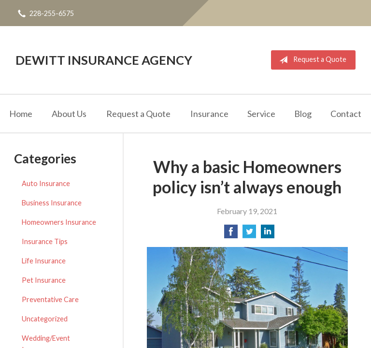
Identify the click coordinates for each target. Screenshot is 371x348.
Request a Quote (310, 60)
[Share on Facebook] (231, 234)
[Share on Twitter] (249, 234)
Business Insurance (52, 203)
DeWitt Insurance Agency (103, 60)
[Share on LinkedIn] (267, 234)
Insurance (209, 113)
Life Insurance (44, 261)
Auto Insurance (46, 183)
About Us (69, 113)
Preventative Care (50, 299)
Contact (345, 113)
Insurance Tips (45, 241)
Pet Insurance (44, 280)
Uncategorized (45, 319)
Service (261, 113)
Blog (303, 113)
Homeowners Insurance (59, 222)
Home (20, 113)
